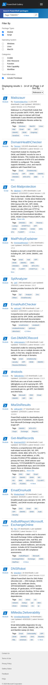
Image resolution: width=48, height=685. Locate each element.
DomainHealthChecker (26, 142)
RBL (13, 640)
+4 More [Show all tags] (33, 484)
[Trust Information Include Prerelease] (3, 78)
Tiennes (17, 146)
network (15, 603)
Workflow (10, 69)
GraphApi (34, 132)
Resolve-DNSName (19, 365)
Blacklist (41, 637)
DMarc (14, 298)
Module (10, 32)
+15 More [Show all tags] (32, 232)
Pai (15, 529)
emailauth (36, 325)
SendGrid (15, 136)
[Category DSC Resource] (3, 61)
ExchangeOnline (18, 559)
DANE (33, 229)
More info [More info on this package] (21, 219)
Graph (14, 431)
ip (38, 606)
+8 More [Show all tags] (26, 562)
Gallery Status (7, 669)
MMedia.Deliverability (25, 612)
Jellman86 (18, 409)
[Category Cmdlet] (3, 58)
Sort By (36, 88)
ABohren (17, 191)
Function (10, 64)
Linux (9, 46)
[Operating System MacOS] (3, 49)
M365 (41, 559)
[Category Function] (3, 64)
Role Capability (13, 66)
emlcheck (23, 640)
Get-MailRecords (22, 438)
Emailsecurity (31, 171)
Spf (20, 295)
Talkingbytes (19, 376)
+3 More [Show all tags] (26, 136)
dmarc (14, 606)
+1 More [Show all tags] (40, 640)
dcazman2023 (19, 442)
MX (29, 129)
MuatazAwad (19, 494)
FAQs (4, 679)
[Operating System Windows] (3, 44)
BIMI (35, 177)
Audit (39, 512)
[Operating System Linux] (3, 46)
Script (9, 35)
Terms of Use (6, 658)
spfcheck (32, 328)
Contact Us (5, 653)
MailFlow (15, 562)
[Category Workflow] (3, 69)
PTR (13, 484)
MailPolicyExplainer (24, 238)
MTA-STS (26, 177)
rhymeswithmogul (21, 243)
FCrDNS (23, 484)
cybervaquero (19, 342)
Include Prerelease (14, 78)
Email (21, 129)
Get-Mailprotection (23, 186)
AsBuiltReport (23, 556)
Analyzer (29, 295)
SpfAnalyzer (19, 278)
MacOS (10, 49)
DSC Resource (13, 61)
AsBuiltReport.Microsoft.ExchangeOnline (27, 523)
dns (20, 600)
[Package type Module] (3, 32)
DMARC (15, 132)
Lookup (14, 226)
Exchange (24, 431)
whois (28, 600)
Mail (13, 129)
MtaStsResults (21, 405)
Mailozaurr (18, 97)
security (15, 362)
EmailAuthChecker (23, 304)
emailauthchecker (18, 328)
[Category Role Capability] (3, 66)
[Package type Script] (3, 35)
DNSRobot (18, 568)
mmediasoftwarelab (21, 617)
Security (15, 174)
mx (33, 606)
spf (32, 603)
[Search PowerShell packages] (36, 15)
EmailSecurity (26, 298)
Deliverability (31, 634)
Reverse (39, 223)
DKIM (24, 132)
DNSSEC (15, 177)
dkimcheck (16, 331)
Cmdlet (10, 58)
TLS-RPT (41, 480)
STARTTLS (26, 226)
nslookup (24, 606)
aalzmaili (17, 308)
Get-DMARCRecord (24, 338)
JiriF (15, 283)
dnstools (16, 371)
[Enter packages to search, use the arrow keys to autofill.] (18, 15)
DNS (31, 395)
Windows (10, 44)
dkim (39, 603)
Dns (37, 295)
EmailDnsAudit (21, 490)
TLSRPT (21, 232)
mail (28, 260)
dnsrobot (17, 573)
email (21, 260)
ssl (35, 600)
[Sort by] (38, 92)
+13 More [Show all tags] (27, 331)
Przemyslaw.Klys (20, 102)
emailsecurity (31, 359)
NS (13, 480)
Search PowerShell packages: (16, 11)
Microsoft (22, 395)
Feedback (5, 674)
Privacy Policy (7, 664)
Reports (35, 431)
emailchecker (23, 325)
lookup (24, 603)
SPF (36, 129)
